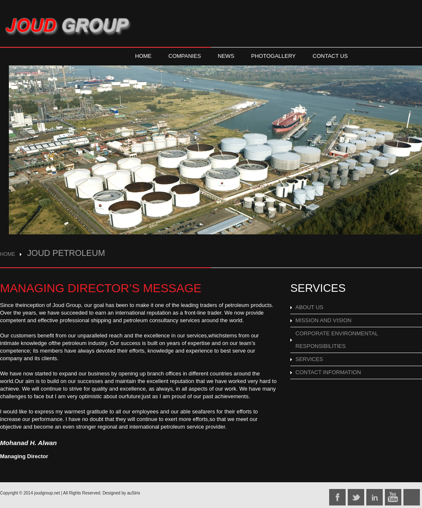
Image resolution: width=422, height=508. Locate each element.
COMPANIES (184, 56)
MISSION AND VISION (323, 320)
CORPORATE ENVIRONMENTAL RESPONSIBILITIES (336, 339)
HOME (143, 56)
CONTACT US (330, 56)
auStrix (133, 493)
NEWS (226, 56)
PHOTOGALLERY (273, 56)
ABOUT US (309, 307)
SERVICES (309, 359)
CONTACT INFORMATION (328, 372)
